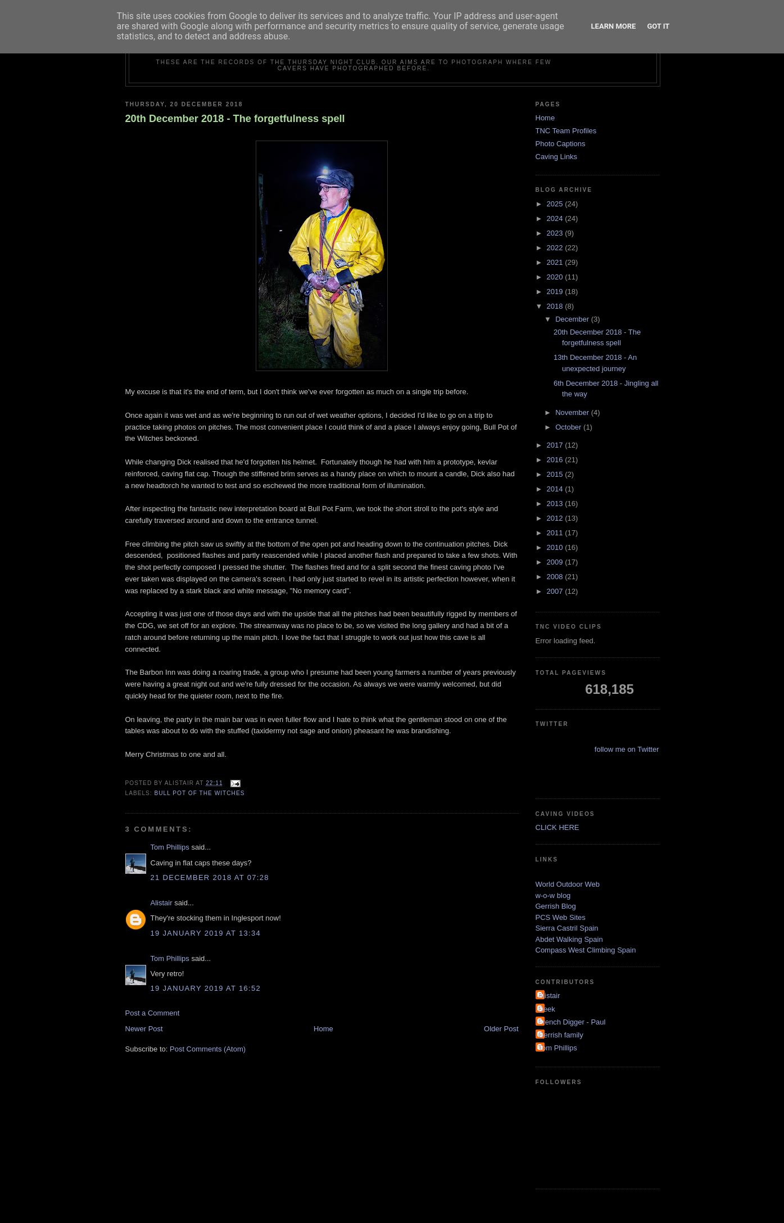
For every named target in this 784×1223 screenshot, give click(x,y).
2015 (556, 474)
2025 (556, 204)
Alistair (162, 903)
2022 (556, 247)
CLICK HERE (557, 827)
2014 (556, 489)
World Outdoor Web (568, 884)
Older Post (501, 1029)
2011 (556, 533)
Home (323, 1029)
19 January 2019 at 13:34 (206, 933)
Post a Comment (152, 1013)
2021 (556, 262)
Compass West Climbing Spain (586, 950)
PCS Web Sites (561, 917)
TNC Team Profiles (566, 131)
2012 (556, 518)
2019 (556, 291)
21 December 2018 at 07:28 (210, 877)
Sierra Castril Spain (567, 928)
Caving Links (556, 156)
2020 (556, 277)
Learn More (613, 26)
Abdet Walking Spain (569, 939)
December (573, 319)
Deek (546, 1009)
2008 (556, 576)
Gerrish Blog (556, 906)
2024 (556, 218)
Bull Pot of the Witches (200, 793)
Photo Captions (561, 143)
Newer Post (144, 1029)
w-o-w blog (553, 895)
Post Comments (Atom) (208, 1049)
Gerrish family (560, 1035)
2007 (556, 591)
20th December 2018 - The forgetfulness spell (235, 118)
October (569, 427)
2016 (556, 459)
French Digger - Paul (572, 1022)
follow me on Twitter (627, 749)
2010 (556, 547)
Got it (658, 26)
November (573, 412)
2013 (556, 503)
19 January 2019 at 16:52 (206, 988)
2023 (556, 233)
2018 (556, 306)
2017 (556, 445)
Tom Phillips (170, 847)
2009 (556, 562)
